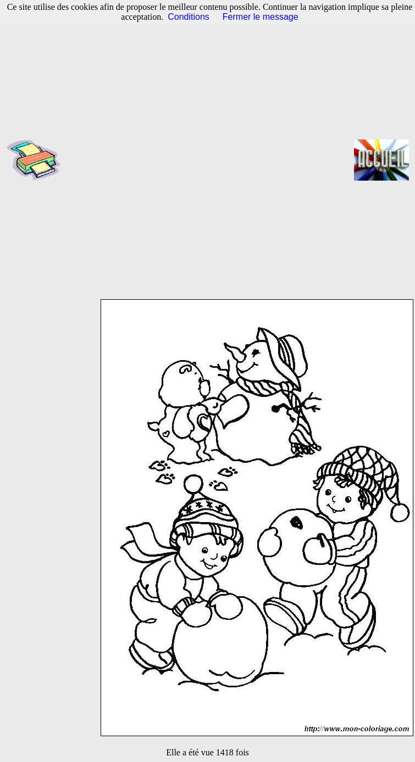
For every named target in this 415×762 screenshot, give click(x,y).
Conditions (188, 16)
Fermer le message (260, 16)
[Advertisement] (141, 160)
